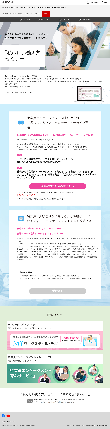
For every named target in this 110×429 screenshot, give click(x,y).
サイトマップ (70, 425)
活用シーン (28, 14)
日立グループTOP (8, 422)
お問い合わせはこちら (25, 195)
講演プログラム (46, 19)
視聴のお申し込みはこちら (57, 186)
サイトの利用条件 (90, 425)
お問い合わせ (86, 19)
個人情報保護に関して (102, 425)
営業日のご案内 (80, 425)
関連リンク (66, 19)
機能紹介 (37, 14)
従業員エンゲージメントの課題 (12, 14)
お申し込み (26, 19)
